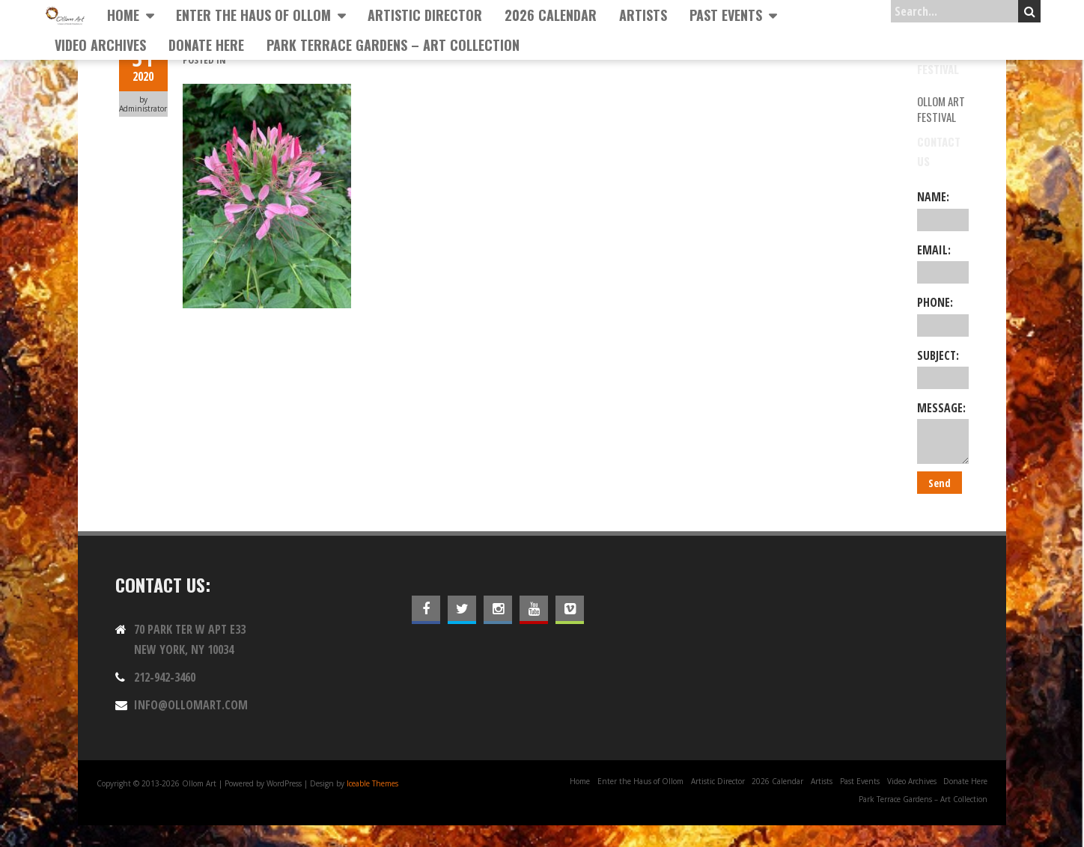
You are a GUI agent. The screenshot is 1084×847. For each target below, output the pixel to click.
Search (1029, 11)
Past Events (725, 15)
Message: (943, 432)
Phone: (943, 315)
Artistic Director (425, 15)
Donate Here (206, 45)
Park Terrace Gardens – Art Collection (393, 45)
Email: (943, 263)
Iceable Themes (372, 783)
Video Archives (100, 45)
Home (123, 15)
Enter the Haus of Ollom (253, 15)
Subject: (943, 368)
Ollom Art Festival (941, 109)
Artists (643, 15)
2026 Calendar (551, 15)
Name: (943, 209)
